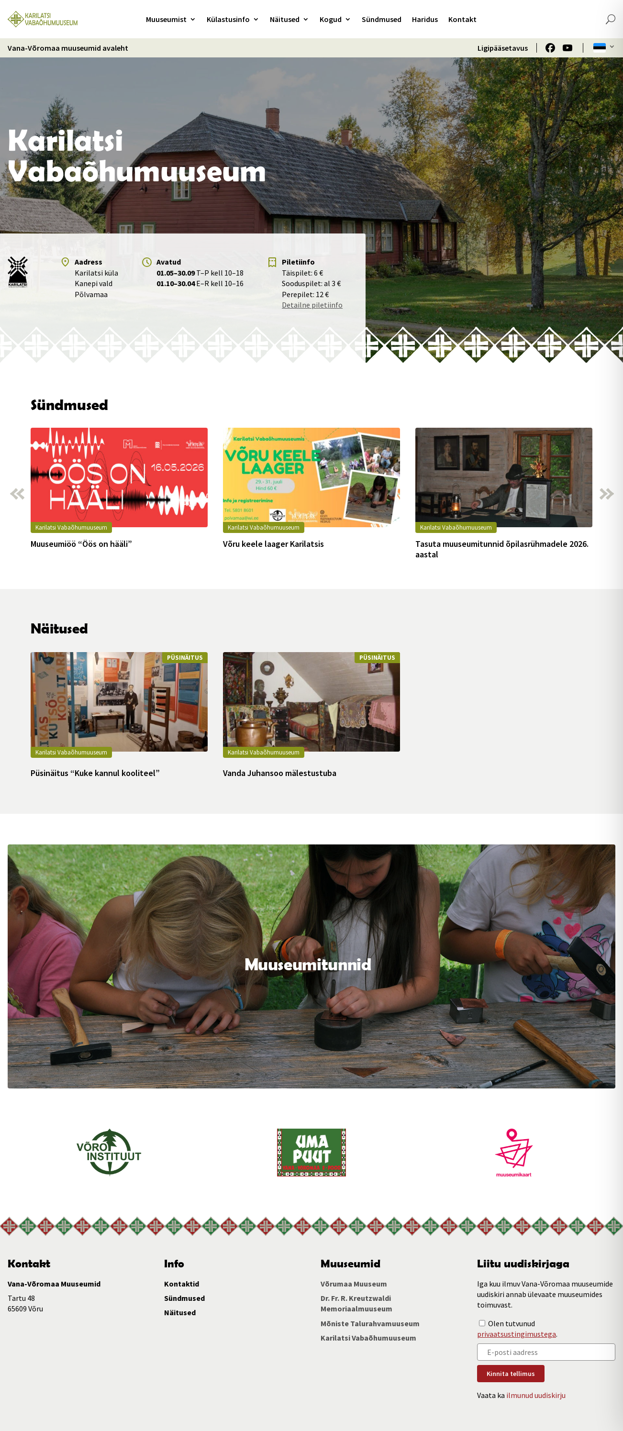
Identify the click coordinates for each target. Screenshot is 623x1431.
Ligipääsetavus (503, 48)
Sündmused (381, 19)
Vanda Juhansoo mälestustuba (279, 773)
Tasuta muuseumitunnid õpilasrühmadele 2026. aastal (502, 549)
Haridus (425, 19)
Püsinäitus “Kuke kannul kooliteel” (95, 773)
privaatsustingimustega (516, 1334)
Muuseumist (166, 19)
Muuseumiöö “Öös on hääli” (81, 544)
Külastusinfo (228, 19)
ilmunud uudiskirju (536, 1395)
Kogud (331, 19)
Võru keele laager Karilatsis (273, 544)
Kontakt (462, 19)
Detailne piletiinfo (312, 305)
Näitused (285, 19)
